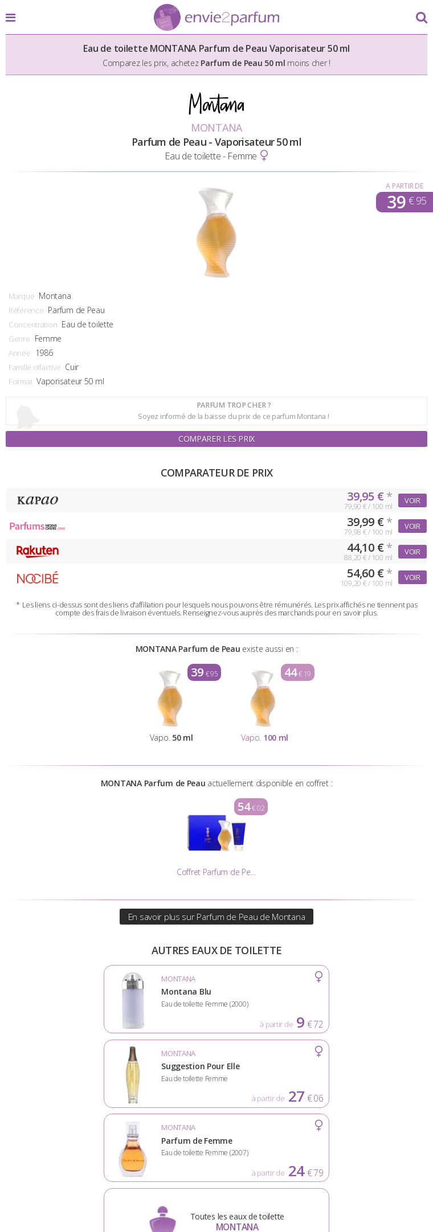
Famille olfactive (34, 367)
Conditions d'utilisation (216, 1136)
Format (20, 381)
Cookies (307, 1136)
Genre (19, 339)
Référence (26, 310)
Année (20, 353)
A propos (121, 1136)
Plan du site (367, 1136)
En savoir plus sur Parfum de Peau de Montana (216, 916)
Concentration (33, 324)
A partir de (404, 186)
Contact (216, 1154)
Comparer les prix (216, 438)
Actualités (62, 1136)
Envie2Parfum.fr (216, 18)
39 (406, 202)
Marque (21, 296)
